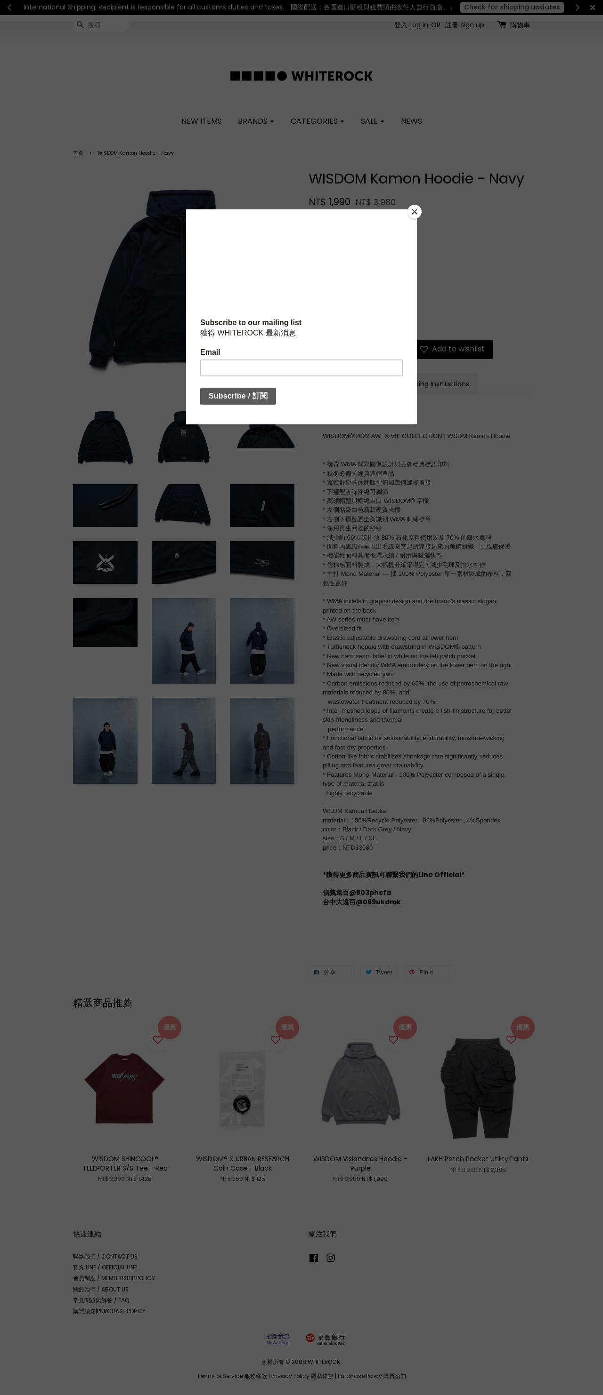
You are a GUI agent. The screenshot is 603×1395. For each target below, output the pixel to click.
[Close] (414, 212)
